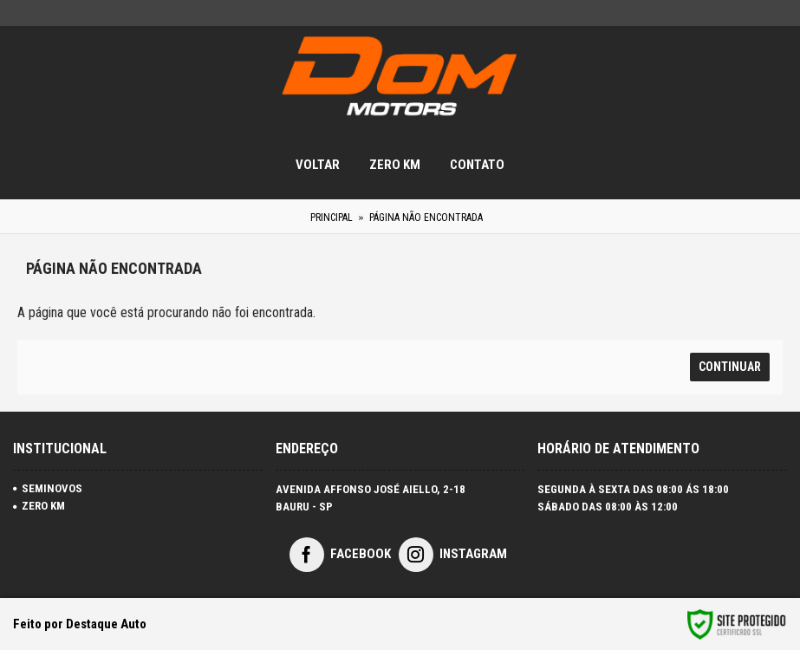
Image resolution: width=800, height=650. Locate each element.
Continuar (730, 367)
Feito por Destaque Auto (79, 624)
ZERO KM (39, 505)
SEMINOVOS (47, 488)
